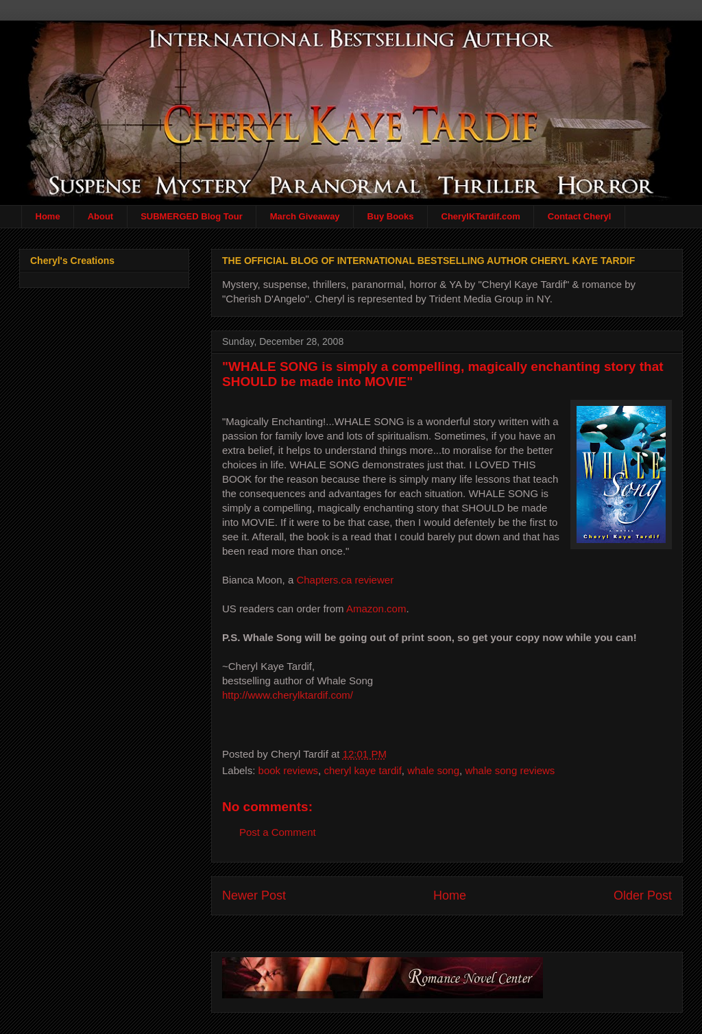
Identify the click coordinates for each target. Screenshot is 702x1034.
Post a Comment (277, 832)
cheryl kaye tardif (362, 770)
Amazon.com (376, 608)
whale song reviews (510, 770)
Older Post (643, 895)
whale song (433, 770)
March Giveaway (305, 216)
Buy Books (390, 216)
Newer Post (254, 895)
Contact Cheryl (579, 216)
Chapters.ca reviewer (345, 580)
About (101, 216)
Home (48, 216)
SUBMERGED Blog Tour (192, 216)
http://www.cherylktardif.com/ (287, 695)
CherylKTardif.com (480, 216)
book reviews (288, 770)
